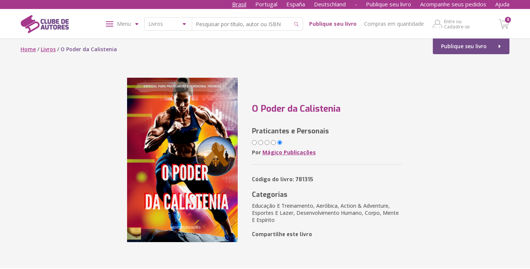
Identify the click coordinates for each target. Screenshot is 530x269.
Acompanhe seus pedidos (453, 4)
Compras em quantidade (394, 23)
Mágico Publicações (289, 152)
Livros (48, 49)
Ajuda (502, 4)
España (295, 4)
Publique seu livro (388, 4)
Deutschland (330, 4)
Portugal (266, 4)
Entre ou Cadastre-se (457, 24)
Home (28, 49)
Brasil (239, 4)
